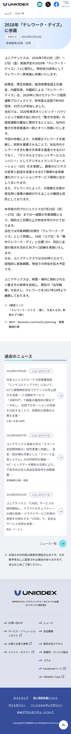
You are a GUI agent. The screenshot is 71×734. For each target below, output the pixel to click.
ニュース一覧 (48, 543)
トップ (8, 13)
